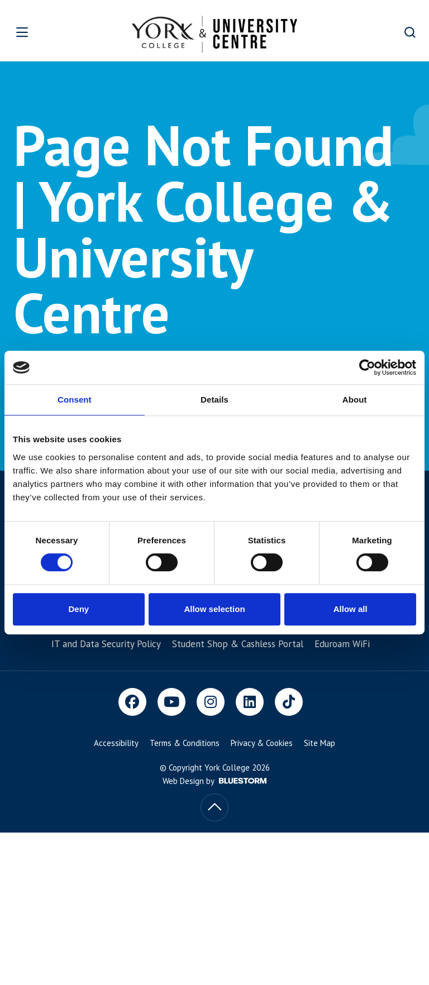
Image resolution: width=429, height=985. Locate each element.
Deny (78, 609)
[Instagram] (211, 702)
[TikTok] (289, 702)
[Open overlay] (39, 32)
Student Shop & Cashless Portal (237, 644)
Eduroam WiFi (342, 644)
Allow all (350, 609)
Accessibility (116, 743)
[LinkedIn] (250, 702)
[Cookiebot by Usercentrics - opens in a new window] (367, 367)
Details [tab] (214, 399)
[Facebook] (132, 702)
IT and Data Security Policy (106, 644)
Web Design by (214, 781)
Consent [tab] (75, 399)
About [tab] (354, 399)
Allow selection (214, 609)
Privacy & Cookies (262, 743)
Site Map (319, 743)
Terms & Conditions (185, 743)
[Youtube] (171, 702)
